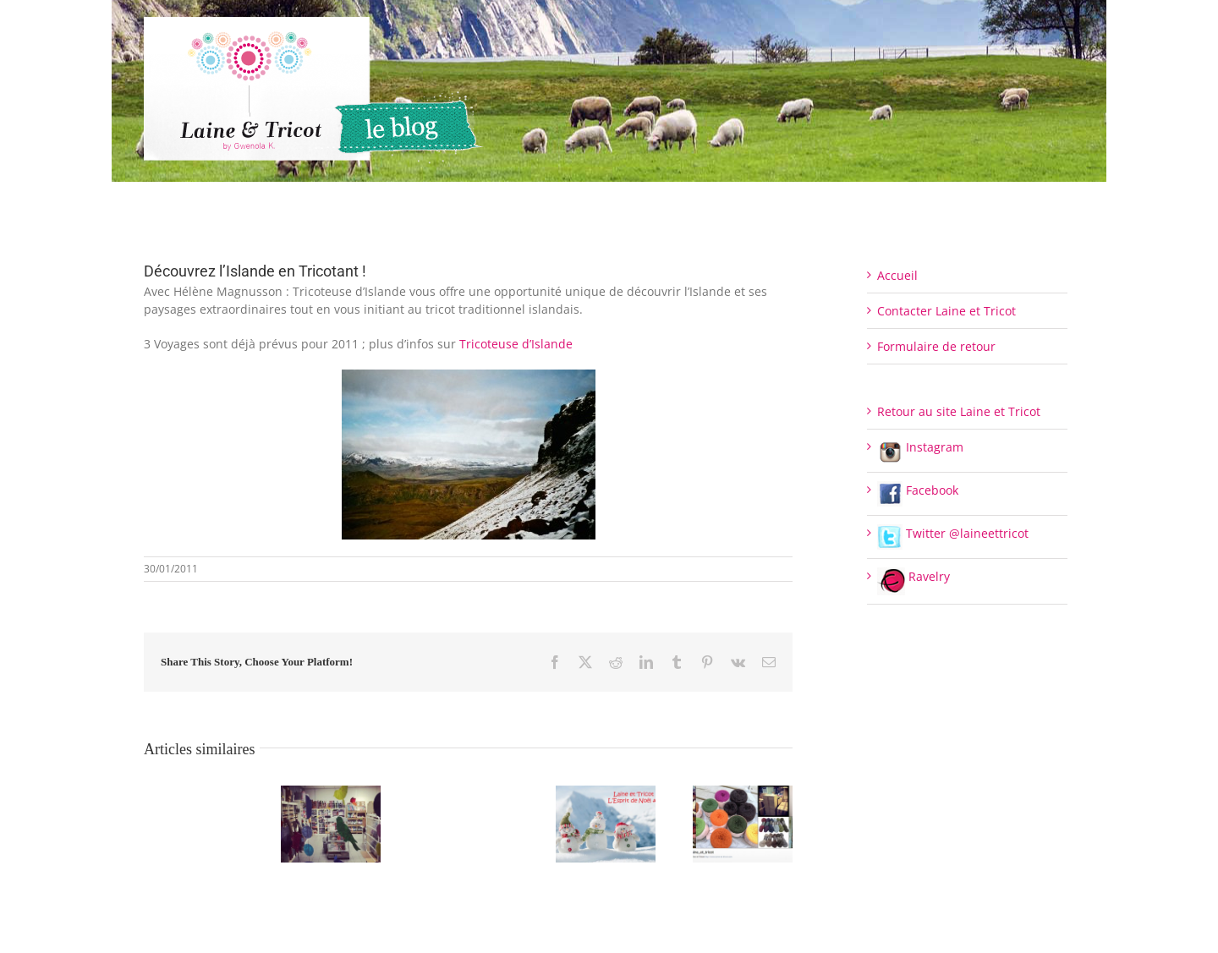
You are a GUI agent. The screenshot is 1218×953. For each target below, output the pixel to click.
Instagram (920, 447)
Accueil (897, 275)
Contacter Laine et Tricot (946, 311)
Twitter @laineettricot (953, 533)
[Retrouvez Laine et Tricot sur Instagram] (743, 794)
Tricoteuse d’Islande (516, 344)
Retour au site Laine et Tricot (958, 411)
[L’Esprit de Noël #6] (606, 794)
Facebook (917, 490)
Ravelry (913, 576)
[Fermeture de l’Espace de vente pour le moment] (331, 794)
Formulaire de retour (936, 346)
